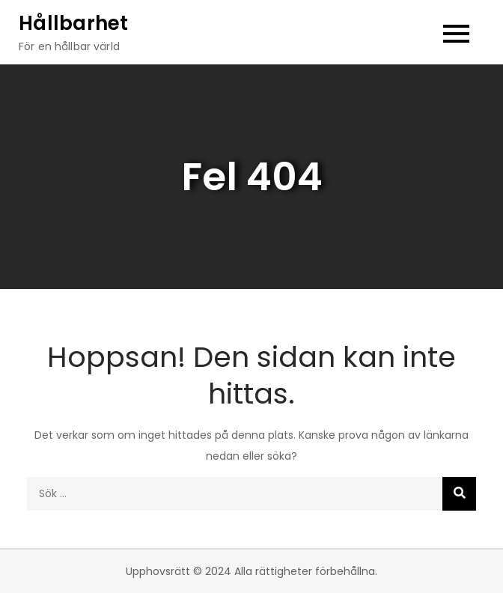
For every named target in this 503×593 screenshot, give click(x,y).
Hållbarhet (74, 23)
